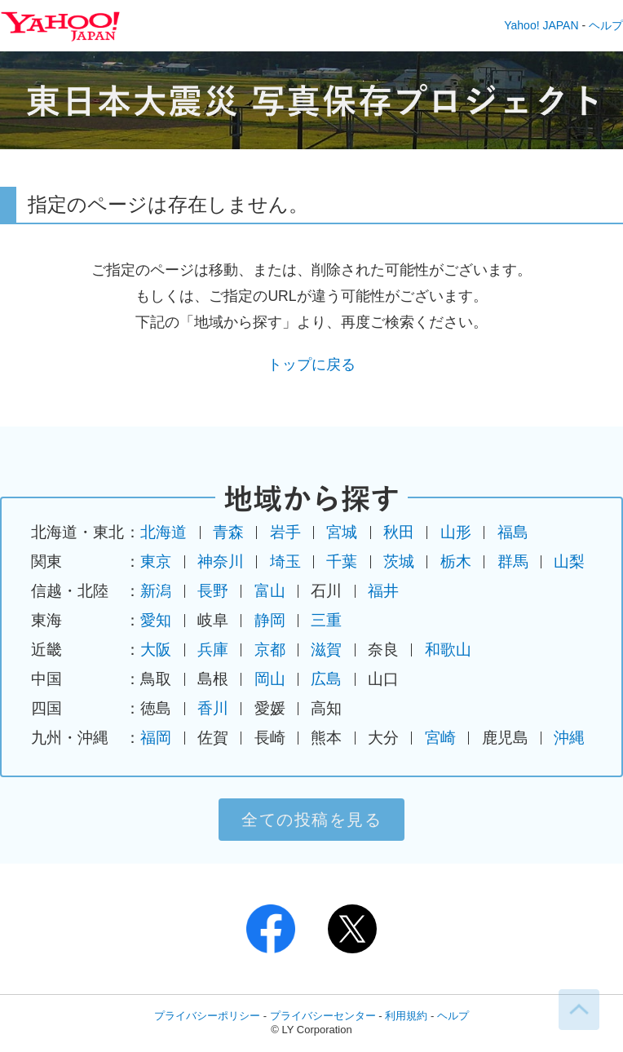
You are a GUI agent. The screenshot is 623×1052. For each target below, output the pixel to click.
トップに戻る (311, 364)
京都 (269, 649)
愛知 (155, 620)
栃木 (455, 561)
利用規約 (406, 1016)
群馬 (512, 561)
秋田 (398, 532)
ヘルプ (606, 25)
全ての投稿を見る (311, 820)
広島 (326, 678)
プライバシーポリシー (207, 1016)
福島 (512, 532)
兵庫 (212, 649)
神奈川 (220, 561)
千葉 (341, 561)
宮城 (341, 532)
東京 (155, 561)
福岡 (155, 737)
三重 (326, 620)
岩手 (285, 532)
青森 (228, 532)
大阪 (155, 649)
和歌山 (448, 649)
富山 (269, 590)
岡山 (269, 678)
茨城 (398, 561)
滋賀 (326, 649)
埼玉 (285, 561)
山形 (455, 532)
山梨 (569, 561)
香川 (212, 708)
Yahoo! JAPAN (541, 25)
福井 (383, 590)
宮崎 (440, 737)
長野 (212, 590)
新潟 (155, 590)
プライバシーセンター (323, 1016)
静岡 (269, 620)
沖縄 (569, 737)
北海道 (163, 532)
